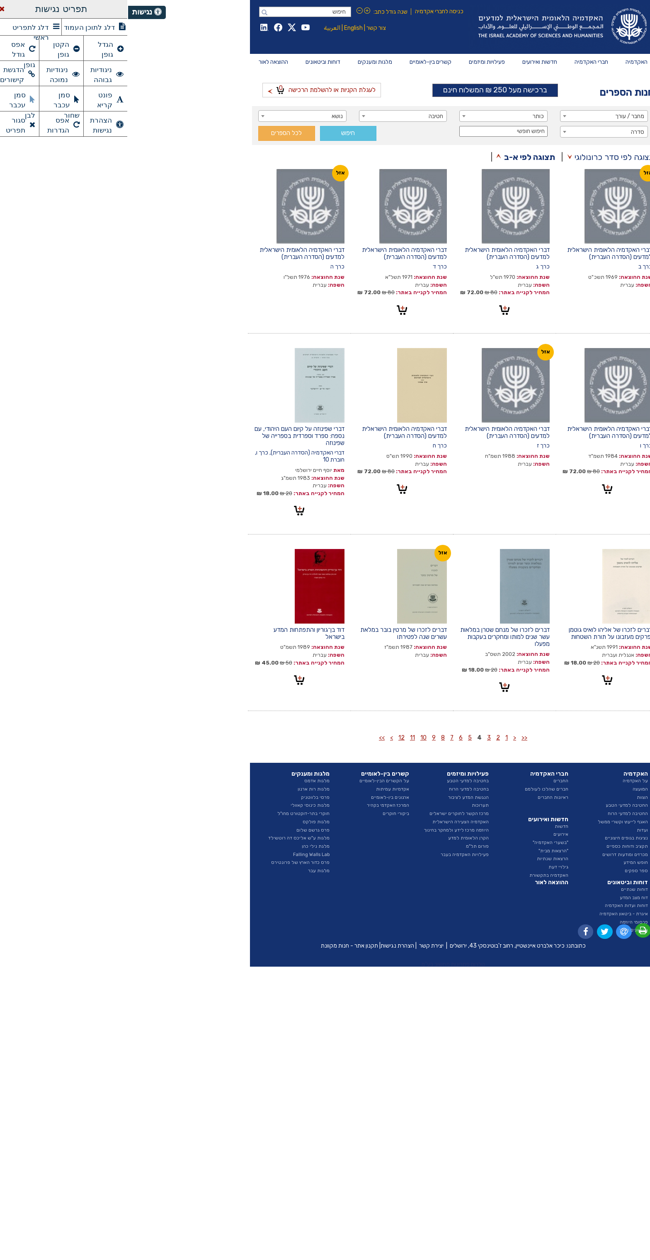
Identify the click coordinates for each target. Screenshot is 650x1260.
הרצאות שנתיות (424, 858)
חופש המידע (507, 862)
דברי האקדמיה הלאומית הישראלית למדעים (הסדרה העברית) (481, 253)
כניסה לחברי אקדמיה (311, 11)
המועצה (512, 789)
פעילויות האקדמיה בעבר (337, 854)
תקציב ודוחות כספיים (499, 846)
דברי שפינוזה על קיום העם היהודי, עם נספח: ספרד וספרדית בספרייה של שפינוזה (171, 436)
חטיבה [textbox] (308, 116)
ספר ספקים (508, 870)
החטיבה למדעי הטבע (499, 805)
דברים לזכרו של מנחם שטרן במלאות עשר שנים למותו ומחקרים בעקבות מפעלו (377, 637)
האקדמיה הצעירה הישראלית (332, 822)
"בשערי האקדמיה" (422, 842)
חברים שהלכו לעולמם (418, 789)
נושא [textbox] (209, 116)
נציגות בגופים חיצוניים (498, 838)
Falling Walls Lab (183, 854)
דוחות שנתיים (506, 889)
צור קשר (248, 27)
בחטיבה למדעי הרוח (341, 789)
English (225, 27)
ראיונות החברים (425, 797)
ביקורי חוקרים (268, 813)
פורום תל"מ (349, 846)
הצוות (514, 797)
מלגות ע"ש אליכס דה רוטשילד (170, 838)
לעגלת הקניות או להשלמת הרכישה (193, 89)
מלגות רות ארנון (185, 789)
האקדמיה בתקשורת (420, 875)
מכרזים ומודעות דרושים (497, 854)
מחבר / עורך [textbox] (501, 116)
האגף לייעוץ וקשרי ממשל (495, 822)
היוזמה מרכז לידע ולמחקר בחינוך (328, 830)
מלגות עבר (190, 870)
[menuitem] (508, 62)
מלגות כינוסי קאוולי (181, 805)
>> (254, 737)
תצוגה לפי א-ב (401, 157)
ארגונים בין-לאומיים (262, 797)
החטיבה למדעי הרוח (500, 813)
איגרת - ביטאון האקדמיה (495, 914)
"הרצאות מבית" (425, 851)
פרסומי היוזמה (506, 922)
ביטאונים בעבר (505, 930)
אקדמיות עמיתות (264, 789)
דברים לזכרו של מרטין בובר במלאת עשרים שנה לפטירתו (275, 633)
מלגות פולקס (188, 822)
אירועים (432, 834)
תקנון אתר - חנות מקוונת (221, 945)
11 (284, 737)
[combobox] (476, 116)
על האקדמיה (507, 781)
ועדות (514, 830)
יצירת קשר (303, 945)
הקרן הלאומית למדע (340, 838)
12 (273, 737)
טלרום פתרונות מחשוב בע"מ (325, 964)
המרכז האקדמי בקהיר (260, 805)
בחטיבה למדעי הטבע (340, 781)
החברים (432, 781)
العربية (204, 27)
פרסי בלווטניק (187, 797)
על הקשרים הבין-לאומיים (256, 781)
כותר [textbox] (410, 116)
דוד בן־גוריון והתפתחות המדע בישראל (181, 633)
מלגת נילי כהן (187, 846)
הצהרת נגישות (269, 945)
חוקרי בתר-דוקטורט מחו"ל (175, 813)
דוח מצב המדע (506, 897)
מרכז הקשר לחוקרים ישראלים (331, 813)
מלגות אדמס (188, 781)
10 (295, 737)
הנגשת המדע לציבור (340, 797)
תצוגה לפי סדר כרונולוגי (486, 157)
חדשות (433, 826)
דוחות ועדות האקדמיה (498, 905)
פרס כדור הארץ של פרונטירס (172, 862)
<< (396, 737)
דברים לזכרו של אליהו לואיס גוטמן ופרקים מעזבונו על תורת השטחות (482, 633)
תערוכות (352, 805)
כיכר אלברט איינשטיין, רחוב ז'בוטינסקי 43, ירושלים (379, 945)
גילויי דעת (430, 867)
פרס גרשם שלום (184, 830)
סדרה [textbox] (509, 131)
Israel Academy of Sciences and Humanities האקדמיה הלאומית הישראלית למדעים (433, 27)
